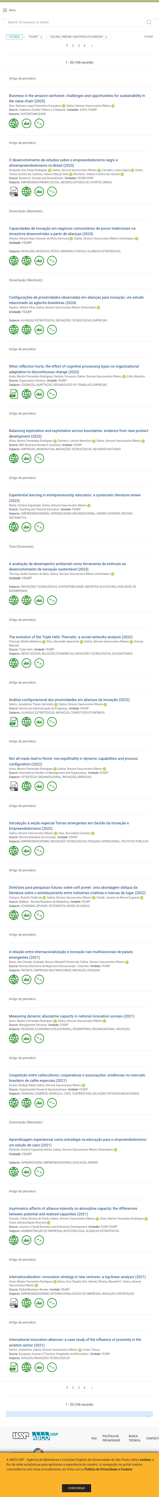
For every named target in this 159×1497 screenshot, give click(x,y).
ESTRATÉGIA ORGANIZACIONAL (41, 777)
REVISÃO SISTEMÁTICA (51, 906)
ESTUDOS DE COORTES (87, 182)
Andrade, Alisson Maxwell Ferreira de (56, 961)
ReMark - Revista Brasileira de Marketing (44, 901)
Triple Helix (26, 649)
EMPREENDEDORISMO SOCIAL (40, 182)
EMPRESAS (100, 320)
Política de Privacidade (111, 1438)
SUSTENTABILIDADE (33, 114)
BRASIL (107, 182)
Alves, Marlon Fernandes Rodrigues (31, 376)
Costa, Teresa (91, 1349)
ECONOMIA (28, 906)
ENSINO (93, 1162)
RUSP (104, 1226)
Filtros (14, 36)
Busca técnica (134, 1438)
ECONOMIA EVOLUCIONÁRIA (53, 1029)
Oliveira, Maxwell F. (110, 1281)
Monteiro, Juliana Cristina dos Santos (97, 174)
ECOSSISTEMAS (122, 653)
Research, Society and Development (41, 178)
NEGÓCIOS (42, 251)
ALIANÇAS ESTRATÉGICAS (103, 251)
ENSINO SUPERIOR (108, 513)
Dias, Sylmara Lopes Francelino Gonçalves (35, 105)
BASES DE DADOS (78, 906)
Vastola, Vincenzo (65, 376)
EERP (90, 178)
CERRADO (27, 1093)
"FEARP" (35, 37)
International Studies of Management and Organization (53, 772)
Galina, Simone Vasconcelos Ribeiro (88, 105)
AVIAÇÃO (27, 1358)
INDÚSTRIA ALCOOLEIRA (100, 586)
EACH (83, 109)
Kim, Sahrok (89, 1281)
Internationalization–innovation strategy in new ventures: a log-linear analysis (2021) (77, 1277)
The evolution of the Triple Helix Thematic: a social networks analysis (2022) (70, 637)
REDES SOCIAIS (31, 653)
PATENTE (27, 970)
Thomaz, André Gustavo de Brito (29, 573)
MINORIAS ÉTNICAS (73, 251)
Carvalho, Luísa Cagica (116, 170)
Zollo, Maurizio (136, 376)
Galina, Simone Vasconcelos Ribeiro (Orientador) (104, 238)
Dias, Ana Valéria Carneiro (75, 833)
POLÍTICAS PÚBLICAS (134, 841)
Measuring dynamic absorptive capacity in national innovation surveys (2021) (71, 1016)
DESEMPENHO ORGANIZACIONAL (94, 1029)
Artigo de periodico (22, 78)
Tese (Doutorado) (21, 547)
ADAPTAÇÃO (44, 384)
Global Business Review (33, 1289)
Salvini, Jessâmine (20, 1349)
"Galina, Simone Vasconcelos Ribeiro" (79, 37)
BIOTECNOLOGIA (73, 1231)
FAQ (93, 1438)
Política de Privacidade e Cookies (108, 1469)
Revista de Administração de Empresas (43, 708)
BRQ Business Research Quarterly (39, 445)
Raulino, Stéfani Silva (22, 307)
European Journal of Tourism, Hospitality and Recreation (54, 1353)
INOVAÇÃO (28, 251)
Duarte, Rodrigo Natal (22, 1085)
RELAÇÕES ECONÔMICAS (58, 653)
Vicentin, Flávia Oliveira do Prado (29, 1218)
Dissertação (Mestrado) (25, 211)
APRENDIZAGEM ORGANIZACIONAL (72, 513)
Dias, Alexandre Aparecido (63, 641)
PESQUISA (93, 970)
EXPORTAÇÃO (125, 1293)
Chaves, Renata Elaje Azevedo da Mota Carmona (39, 238)
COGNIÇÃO (28, 384)
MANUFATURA (45, 449)
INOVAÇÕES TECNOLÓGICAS (74, 320)
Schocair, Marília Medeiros (25, 641)
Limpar (148, 36)
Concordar (76, 1488)
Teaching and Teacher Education (39, 509)
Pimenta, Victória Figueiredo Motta (30, 1149)
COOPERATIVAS (82, 1093)
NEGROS (66, 182)
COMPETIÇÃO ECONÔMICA (87, 712)
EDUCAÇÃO (80, 1162)
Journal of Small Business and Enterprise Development (53, 1226)
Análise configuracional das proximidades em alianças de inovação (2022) (69, 700)
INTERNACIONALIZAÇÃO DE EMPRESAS (75, 1293)
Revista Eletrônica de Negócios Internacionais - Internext (54, 966)
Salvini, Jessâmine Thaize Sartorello (31, 704)
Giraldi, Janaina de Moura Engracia (117, 897)
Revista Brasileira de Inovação (37, 837)
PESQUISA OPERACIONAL (104, 841)
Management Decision (33, 1024)
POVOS (55, 251)
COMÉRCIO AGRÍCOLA (48, 1093)
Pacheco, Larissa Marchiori (74, 440)
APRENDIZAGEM (31, 1162)
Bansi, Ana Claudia (20, 961)
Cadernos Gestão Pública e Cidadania (42, 109)
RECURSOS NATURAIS (107, 449)
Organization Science (32, 380)
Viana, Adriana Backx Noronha (27, 1222)
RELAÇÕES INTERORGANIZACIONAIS (116, 1093)
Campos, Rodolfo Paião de (25, 897)
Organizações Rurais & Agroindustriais (42, 1089)
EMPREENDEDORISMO (35, 513)
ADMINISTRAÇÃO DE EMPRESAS (41, 1231)
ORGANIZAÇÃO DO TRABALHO (72, 384)
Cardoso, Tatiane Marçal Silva (50, 174)
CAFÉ (67, 1093)
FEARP (92, 109)
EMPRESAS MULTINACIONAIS (52, 970)
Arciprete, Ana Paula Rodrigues (28, 170)
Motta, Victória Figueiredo (25, 505)
